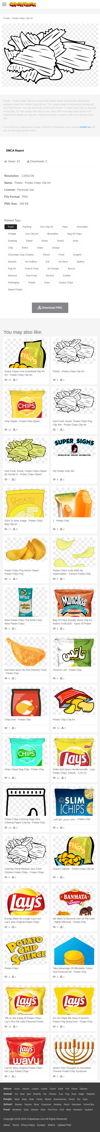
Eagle (81, 1094)
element (12, 275)
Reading (58, 1104)
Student (18, 1104)
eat (47, 261)
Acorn (17, 1089)
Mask (17, 1099)
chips (40, 247)
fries (47, 282)
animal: (7, 1093)
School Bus (89, 1104)
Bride (31, 1099)
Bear (22, 1094)
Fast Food (52, 1109)
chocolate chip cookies (21, 254)
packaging (13, 282)
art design (53, 268)
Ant (16, 1094)
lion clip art (31, 233)
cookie (67, 275)
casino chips (66, 282)
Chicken (52, 1094)
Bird (29, 1094)
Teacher (28, 1104)
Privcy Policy (28, 1125)
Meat (68, 1109)
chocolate (82, 226)
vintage (12, 233)
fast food (31, 275)
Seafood (89, 1109)
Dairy (26, 1109)
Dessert (34, 1109)
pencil (46, 254)
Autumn (25, 1089)
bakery (81, 261)
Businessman (60, 1099)
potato (31, 282)
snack (60, 240)
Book (36, 1104)
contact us (84, 127)
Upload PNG (64, 1125)
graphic (77, 254)
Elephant (90, 1094)
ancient (50, 275)
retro (25, 247)
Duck (74, 1094)
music (45, 240)
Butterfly (37, 1094)
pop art (12, 268)
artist (75, 240)
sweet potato (15, 289)
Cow (61, 1094)
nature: (7, 1088)
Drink (43, 1109)
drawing (12, 240)
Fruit (62, 1109)
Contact (41, 1125)
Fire (67, 1089)
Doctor (72, 1099)
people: (7, 1099)
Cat (45, 1094)
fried (61, 254)
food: (6, 1109)
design (56, 247)
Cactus (44, 1089)
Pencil (66, 1104)
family (39, 1099)
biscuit (71, 268)
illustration (52, 233)
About (6, 1125)
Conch (53, 1089)
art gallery (31, 261)
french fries (32, 268)
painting (27, 226)
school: (7, 1104)
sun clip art (46, 226)
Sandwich (77, 1109)
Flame (74, 1089)
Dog (67, 1094)
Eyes (85, 1099)
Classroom (46, 1104)
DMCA (51, 1125)
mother (48, 1099)
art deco (63, 261)
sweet (29, 240)
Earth (60, 1089)
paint (65, 226)
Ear (79, 1099)
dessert (12, 261)
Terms (15, 1125)
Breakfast (17, 1109)
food (11, 226)
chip (10, 247)
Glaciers (83, 1089)
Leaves (35, 1089)
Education (76, 1104)
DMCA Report (15, 150)
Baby (24, 1099)
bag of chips (74, 233)
